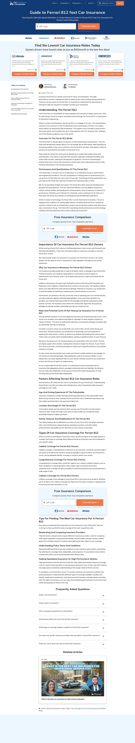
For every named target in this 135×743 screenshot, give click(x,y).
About (91, 3)
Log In (120, 3)
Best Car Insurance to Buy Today (58, 708)
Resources (76, 3)
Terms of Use (95, 31)
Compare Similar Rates (24, 74)
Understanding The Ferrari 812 (20, 89)
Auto (54, 3)
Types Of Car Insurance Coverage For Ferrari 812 (21, 104)
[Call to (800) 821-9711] (106, 3)
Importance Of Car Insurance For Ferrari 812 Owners (22, 93)
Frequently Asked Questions (19, 114)
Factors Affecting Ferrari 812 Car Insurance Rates (20, 98)
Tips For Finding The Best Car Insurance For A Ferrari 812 (22, 109)
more (13, 66)
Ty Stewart (72, 87)
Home (43, 708)
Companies (64, 3)
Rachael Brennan (50, 87)
